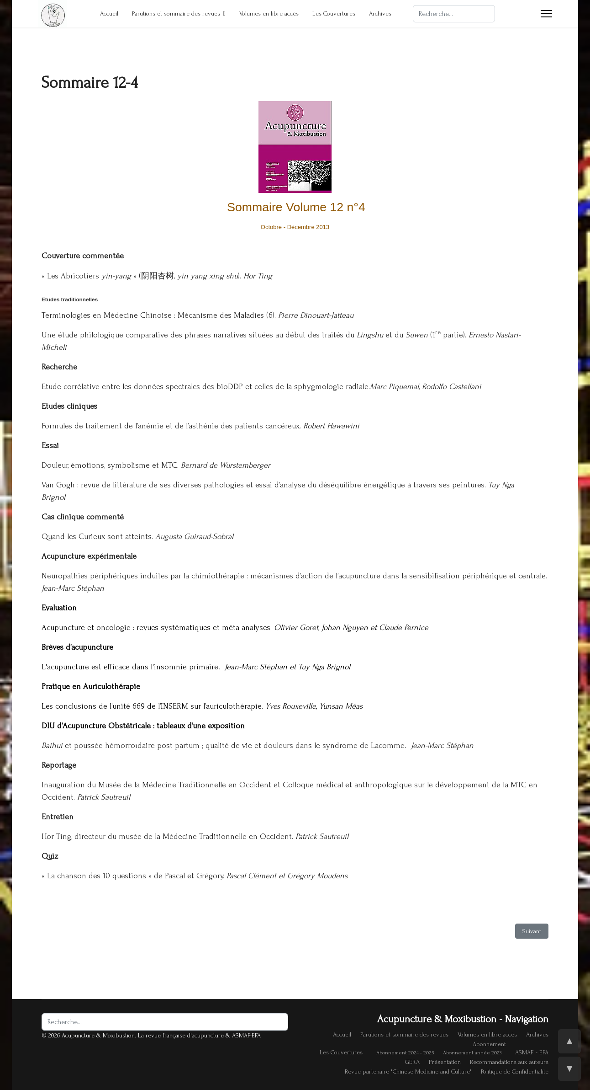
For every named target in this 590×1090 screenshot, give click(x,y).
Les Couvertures (333, 13)
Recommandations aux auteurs (509, 1061)
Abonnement (489, 1044)
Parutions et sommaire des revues (176, 13)
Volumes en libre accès (269, 13)
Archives (380, 13)
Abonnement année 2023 (472, 1053)
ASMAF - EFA (531, 1052)
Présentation (445, 1061)
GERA (412, 1061)
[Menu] (546, 13)
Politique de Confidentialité (514, 1071)
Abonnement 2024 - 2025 (405, 1053)
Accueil (109, 13)
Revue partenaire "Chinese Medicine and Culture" (408, 1071)
